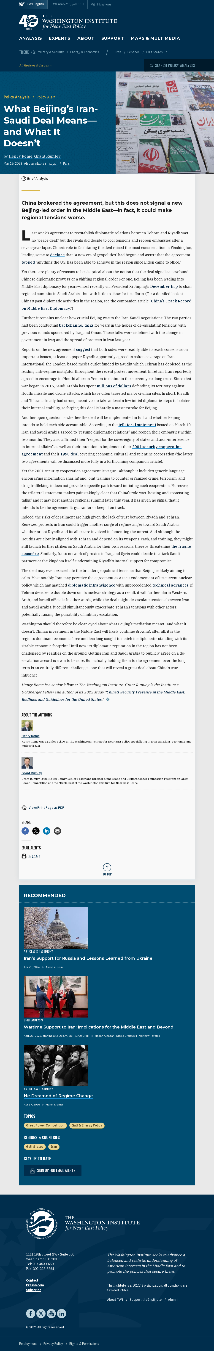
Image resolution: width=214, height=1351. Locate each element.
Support (112, 38)
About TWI (115, 1300)
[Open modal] (172, 65)
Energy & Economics (84, 52)
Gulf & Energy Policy (87, 1125)
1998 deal (69, 454)
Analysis (30, 38)
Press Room (35, 1285)
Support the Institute (146, 1300)
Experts (59, 38)
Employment (28, 1344)
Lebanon (133, 52)
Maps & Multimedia (155, 38)
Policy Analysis (17, 97)
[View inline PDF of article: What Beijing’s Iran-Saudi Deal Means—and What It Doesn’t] (107, 807)
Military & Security (51, 52)
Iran (118, 52)
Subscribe (33, 1290)
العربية (53, 163)
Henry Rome (21, 156)
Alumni (173, 1300)
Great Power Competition (45, 1125)
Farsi (66, 163)
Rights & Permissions (84, 1344)
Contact (32, 1280)
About (86, 38)
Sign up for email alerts (52, 1170)
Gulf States (154, 52)
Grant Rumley (47, 156)
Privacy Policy (53, 1344)
